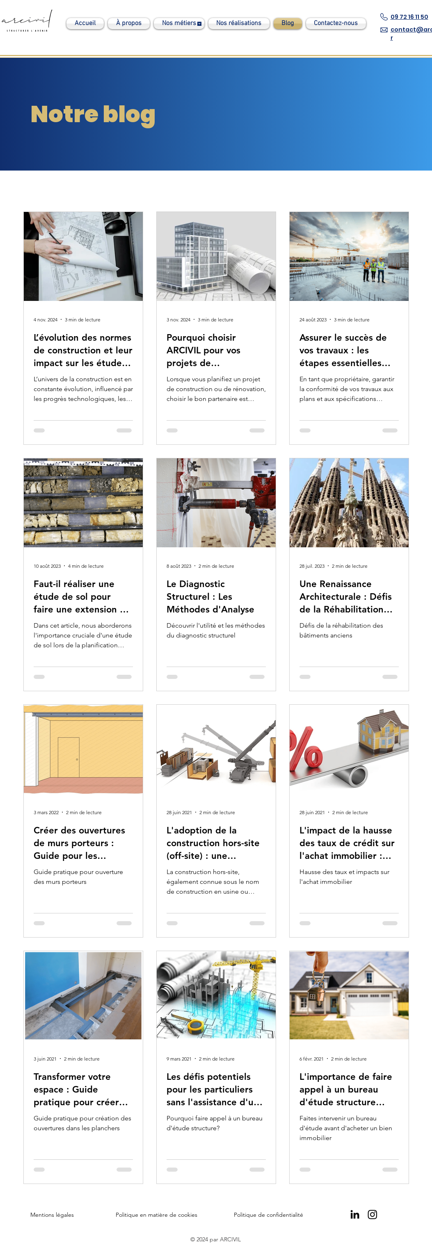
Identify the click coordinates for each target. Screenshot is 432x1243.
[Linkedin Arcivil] (355, 1214)
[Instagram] (372, 1214)
